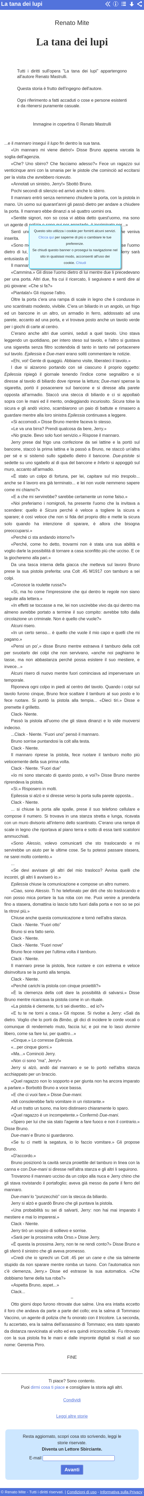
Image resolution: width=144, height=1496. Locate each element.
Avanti (71, 1469)
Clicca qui (46, 237)
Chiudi (81, 263)
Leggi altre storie (72, 1416)
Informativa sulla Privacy (121, 1492)
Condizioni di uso (82, 1492)
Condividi (72, 1400)
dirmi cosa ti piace (48, 1387)
